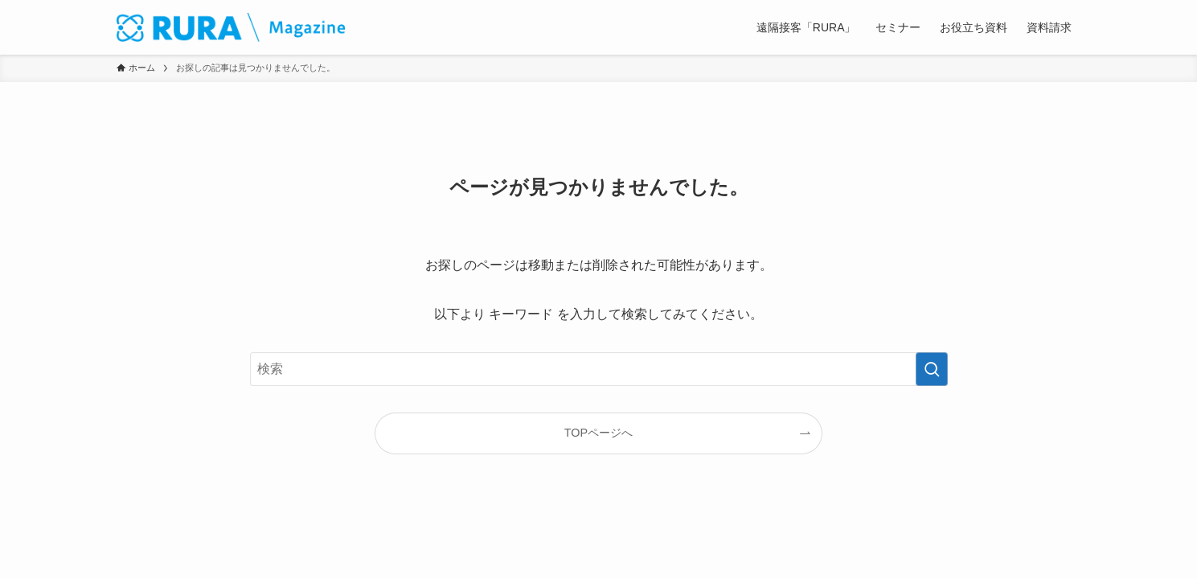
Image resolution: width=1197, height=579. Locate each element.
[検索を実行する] (932, 369)
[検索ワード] (599, 369)
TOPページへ (598, 432)
